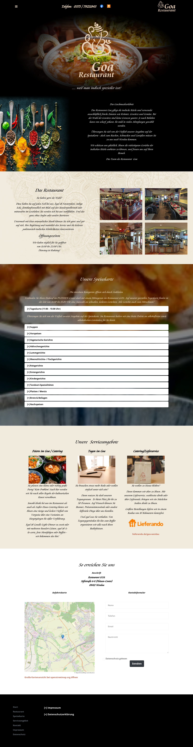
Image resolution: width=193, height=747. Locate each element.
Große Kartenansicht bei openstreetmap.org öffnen (51, 677)
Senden (137, 663)
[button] (16, 6)
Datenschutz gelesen (116, 658)
